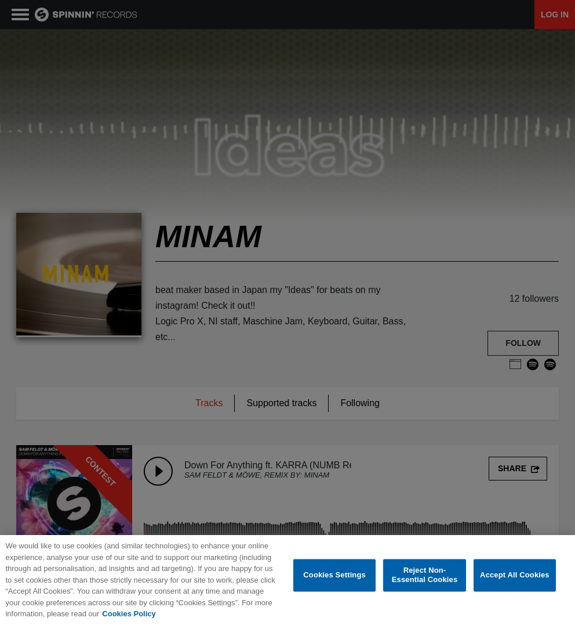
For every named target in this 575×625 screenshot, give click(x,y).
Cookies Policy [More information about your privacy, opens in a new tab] (128, 614)
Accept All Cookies (514, 576)
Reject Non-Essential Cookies (424, 576)
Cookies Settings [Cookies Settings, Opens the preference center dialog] (334, 576)
